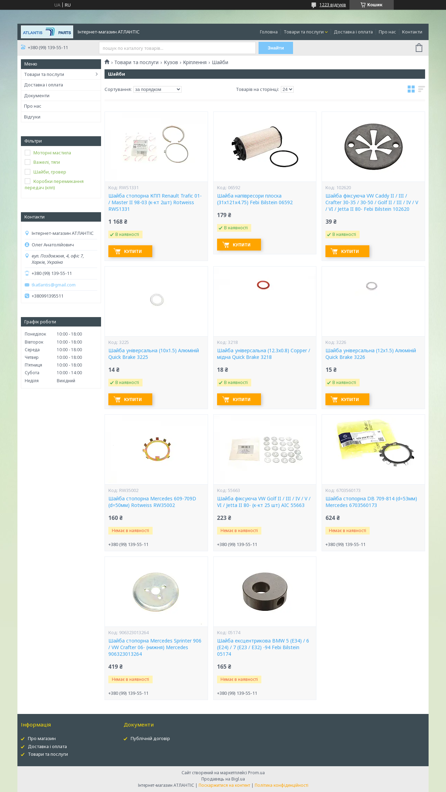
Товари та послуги (304, 32)
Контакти (412, 32)
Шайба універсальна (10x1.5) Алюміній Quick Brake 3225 (153, 353)
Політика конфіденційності (281, 785)
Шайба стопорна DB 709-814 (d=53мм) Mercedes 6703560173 (371, 501)
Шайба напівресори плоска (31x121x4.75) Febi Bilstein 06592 (255, 199)
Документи (36, 95)
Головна (269, 32)
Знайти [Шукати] (276, 48)
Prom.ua (256, 773)
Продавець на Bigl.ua (223, 779)
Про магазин (42, 738)
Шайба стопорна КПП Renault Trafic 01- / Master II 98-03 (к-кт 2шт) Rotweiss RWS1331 (155, 202)
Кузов (171, 62)
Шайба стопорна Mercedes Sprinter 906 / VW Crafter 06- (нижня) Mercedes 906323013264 (154, 647)
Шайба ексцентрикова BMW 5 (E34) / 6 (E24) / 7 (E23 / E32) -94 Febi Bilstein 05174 (263, 647)
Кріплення (195, 62)
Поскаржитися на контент (224, 785)
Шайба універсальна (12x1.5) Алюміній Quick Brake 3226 (370, 353)
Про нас (387, 32)
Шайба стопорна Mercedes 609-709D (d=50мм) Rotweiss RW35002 (152, 501)
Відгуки (32, 117)
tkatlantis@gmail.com (54, 285)
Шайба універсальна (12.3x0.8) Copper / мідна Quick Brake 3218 (263, 353)
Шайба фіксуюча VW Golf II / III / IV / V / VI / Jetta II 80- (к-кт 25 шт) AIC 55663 (263, 501)
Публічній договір (150, 738)
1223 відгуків (333, 5)
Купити (133, 251)
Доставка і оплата (353, 32)
